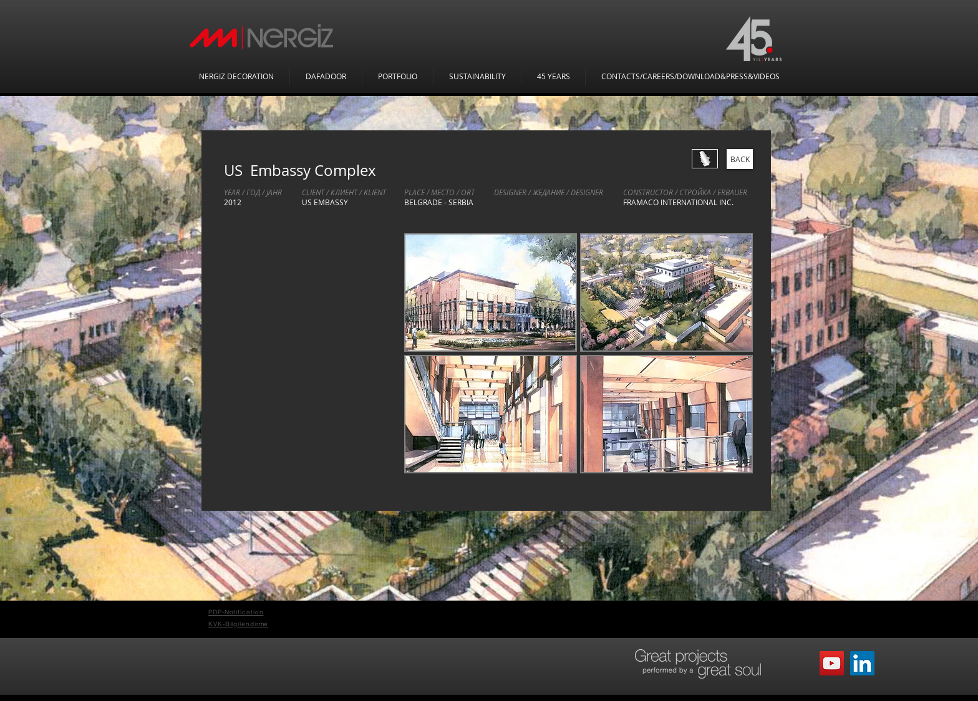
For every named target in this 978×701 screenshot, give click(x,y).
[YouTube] (832, 663)
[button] (490, 292)
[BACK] (740, 159)
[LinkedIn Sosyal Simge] (862, 663)
